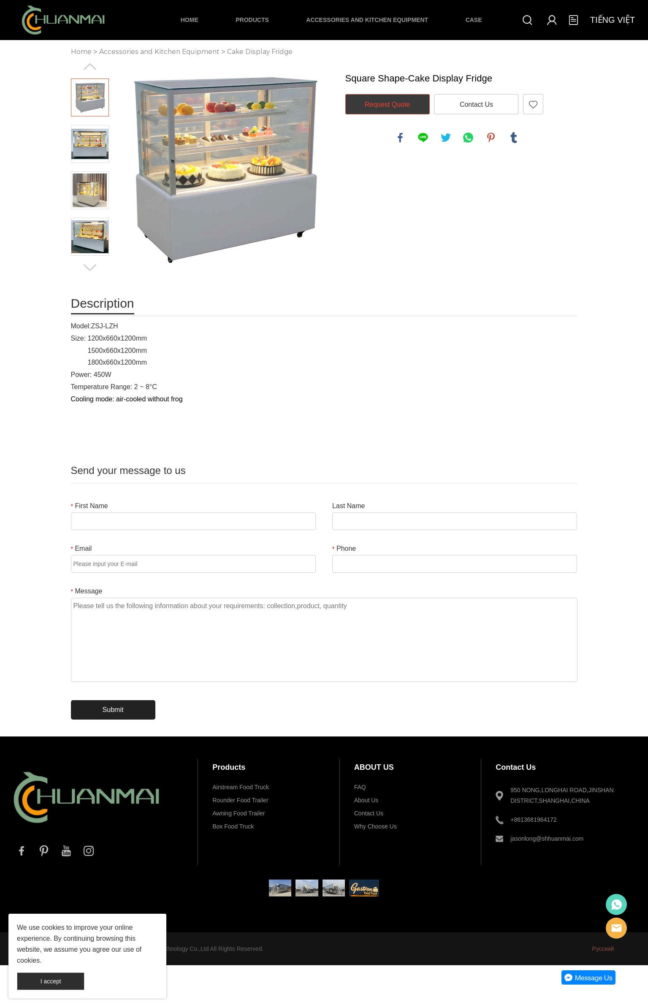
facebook (400, 137)
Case (474, 19)
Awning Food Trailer (238, 813)
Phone (344, 548)
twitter (445, 137)
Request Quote (387, 104)
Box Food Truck (233, 826)
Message (87, 591)
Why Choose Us (375, 826)
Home (189, 19)
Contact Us (476, 104)
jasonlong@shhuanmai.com (546, 838)
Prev (90, 66)
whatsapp (468, 137)
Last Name (348, 505)
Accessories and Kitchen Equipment (367, 19)
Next (90, 267)
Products (252, 19)
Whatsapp (616, 904)
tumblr (513, 137)
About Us (366, 800)
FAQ (360, 787)
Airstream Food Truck (240, 787)
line (423, 137)
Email (81, 548)
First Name (89, 505)
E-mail (616, 928)
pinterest (491, 137)
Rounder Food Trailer (240, 800)
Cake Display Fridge (260, 51)
